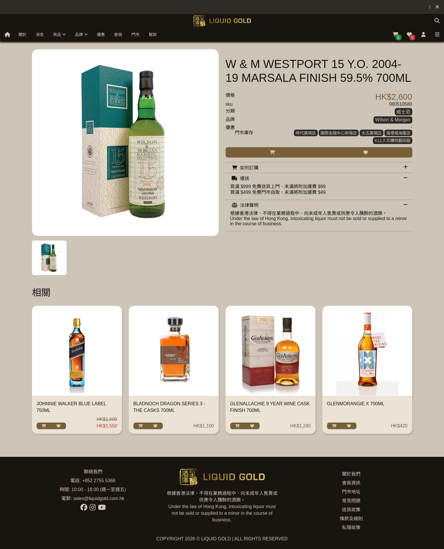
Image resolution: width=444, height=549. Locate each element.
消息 (40, 34)
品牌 (81, 34)
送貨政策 (351, 509)
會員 (118, 34)
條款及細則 (351, 518)
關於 (22, 34)
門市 (135, 34)
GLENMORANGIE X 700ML (355, 403)
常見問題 (351, 500)
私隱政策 (351, 527)
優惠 (101, 34)
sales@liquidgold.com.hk (98, 498)
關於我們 (351, 474)
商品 (59, 34)
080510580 (400, 104)
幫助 (153, 34)
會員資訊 (351, 482)
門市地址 (351, 491)
